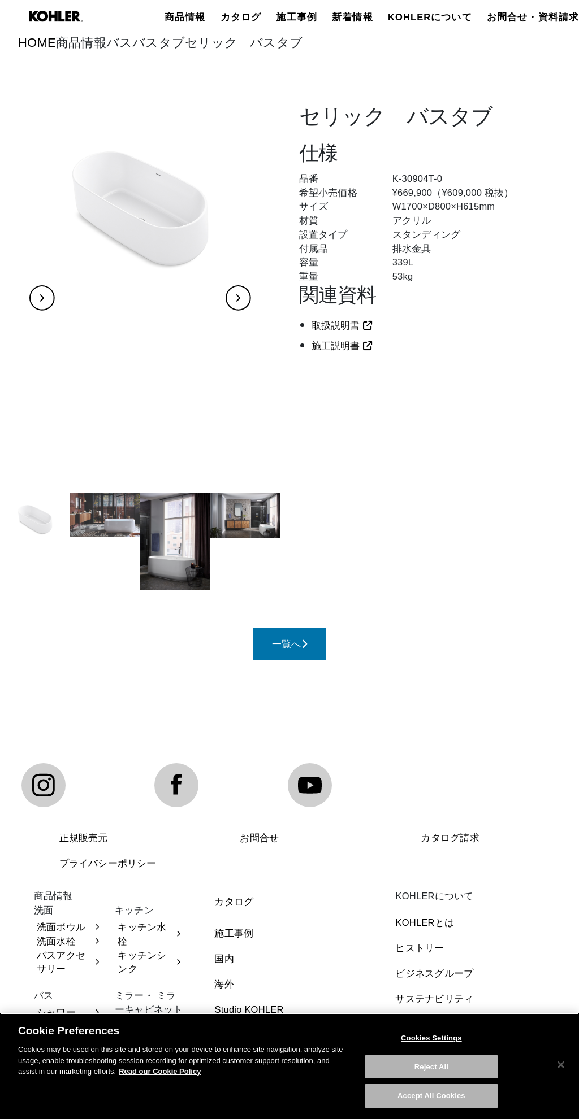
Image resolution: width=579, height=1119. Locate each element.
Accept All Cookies (431, 1097)
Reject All (431, 1068)
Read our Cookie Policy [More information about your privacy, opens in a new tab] (160, 1073)
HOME (37, 43)
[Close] (560, 1066)
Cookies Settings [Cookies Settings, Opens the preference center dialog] (431, 1039)
